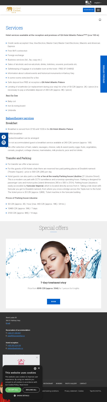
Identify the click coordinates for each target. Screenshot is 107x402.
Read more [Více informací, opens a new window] (24, 385)
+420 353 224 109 (14, 345)
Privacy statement (71, 391)
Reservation (88, 10)
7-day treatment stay (53, 282)
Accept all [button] (13, 390)
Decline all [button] (31, 390)
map (8, 323)
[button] (22, 395)
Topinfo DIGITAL (95, 391)
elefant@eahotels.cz (15, 348)
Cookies (81, 391)
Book (53, 302)
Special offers (103, 74)
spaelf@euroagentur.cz (16, 336)
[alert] (22, 382)
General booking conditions (49, 391)
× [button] (39, 368)
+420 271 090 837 (14, 333)
